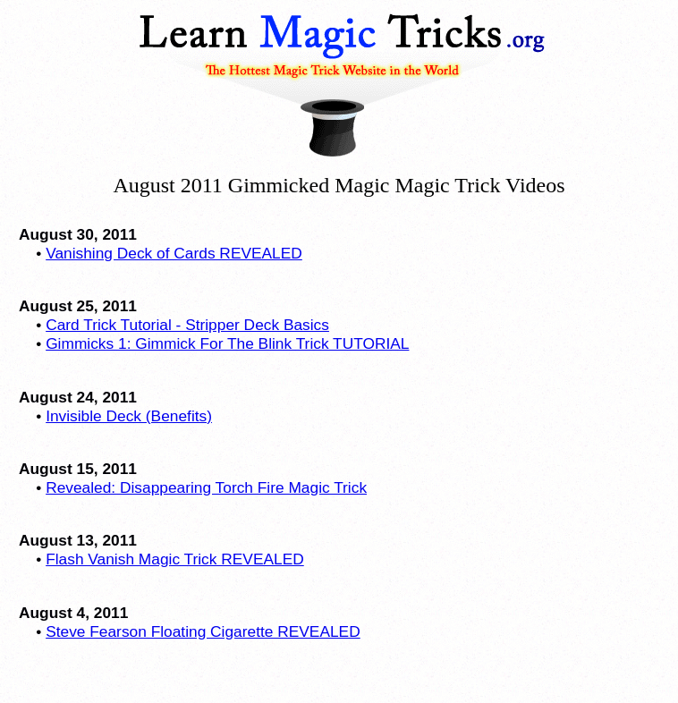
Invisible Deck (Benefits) (129, 416)
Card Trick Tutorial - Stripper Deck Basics (187, 325)
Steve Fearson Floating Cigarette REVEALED (203, 631)
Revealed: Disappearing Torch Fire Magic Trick (206, 487)
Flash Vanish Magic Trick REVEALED (175, 559)
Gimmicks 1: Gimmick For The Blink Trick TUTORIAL (227, 343)
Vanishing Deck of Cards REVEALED (174, 253)
